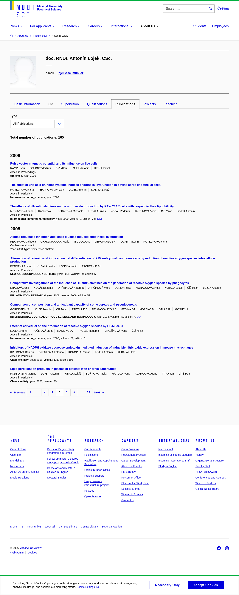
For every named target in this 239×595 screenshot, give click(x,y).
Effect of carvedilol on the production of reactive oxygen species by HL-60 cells (66, 326)
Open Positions (130, 449)
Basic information (27, 104)
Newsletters (17, 466)
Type (13, 116)
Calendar (15, 454)
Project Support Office (97, 469)
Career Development (133, 460)
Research (94, 440)
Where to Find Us (205, 483)
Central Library (89, 526)
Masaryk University (30, 547)
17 (89, 392)
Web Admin (17, 552)
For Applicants (59, 439)
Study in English (167, 466)
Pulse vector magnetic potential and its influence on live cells (53, 163)
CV (50, 104)
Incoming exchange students (175, 454)
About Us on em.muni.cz (24, 471)
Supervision (70, 104)
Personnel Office (131, 477)
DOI (99, 218)
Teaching (170, 104)
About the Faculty (131, 466)
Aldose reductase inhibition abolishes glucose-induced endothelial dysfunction (66, 236)
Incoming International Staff (174, 460)
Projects (150, 104)
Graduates (127, 500)
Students (200, 26)
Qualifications (97, 104)
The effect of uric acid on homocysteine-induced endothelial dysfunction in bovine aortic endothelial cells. (85, 184)
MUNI (13, 526)
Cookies (32, 552)
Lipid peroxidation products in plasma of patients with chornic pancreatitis (63, 368)
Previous (17, 392)
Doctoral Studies (56, 477)
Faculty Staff (202, 466)
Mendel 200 (17, 460)
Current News (18, 449)
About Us (205, 440)
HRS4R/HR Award (206, 471)
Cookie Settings (88, 588)
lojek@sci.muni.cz (70, 73)
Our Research (92, 449)
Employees (220, 26)
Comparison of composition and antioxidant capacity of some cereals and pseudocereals (73, 304)
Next (99, 392)
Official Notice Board (207, 488)
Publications (125, 104)
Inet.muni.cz (34, 526)
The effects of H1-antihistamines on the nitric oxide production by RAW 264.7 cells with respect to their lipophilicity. (92, 206)
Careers (129, 440)
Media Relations (19, 477)
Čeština (223, 8)
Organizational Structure (209, 460)
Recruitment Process (133, 454)
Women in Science (132, 494)
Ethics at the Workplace (135, 483)
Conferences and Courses (210, 477)
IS (22, 526)
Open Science (92, 496)
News (15, 440)
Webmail (50, 526)
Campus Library (68, 526)
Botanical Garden (112, 526)
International (174, 440)
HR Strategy (128, 471)
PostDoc (89, 490)
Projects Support (94, 475)
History (199, 454)
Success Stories (130, 488)
